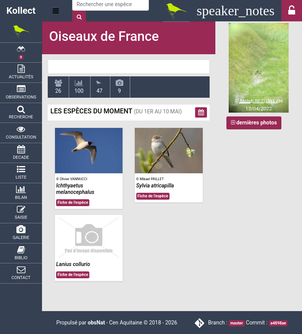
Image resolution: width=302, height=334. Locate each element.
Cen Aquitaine (125, 322)
